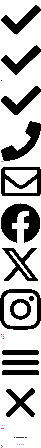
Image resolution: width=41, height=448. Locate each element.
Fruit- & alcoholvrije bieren (5, 429)
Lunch (1, 427)
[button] (20, 382)
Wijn (2, 431)
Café (1, 333)
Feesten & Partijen (4, 335)
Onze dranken (2, 428)
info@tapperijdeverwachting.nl (20, 444)
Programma (2, 336)
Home (1, 423)
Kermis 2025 (3, 425)
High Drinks (3, 430)
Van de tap (3, 338)
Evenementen (2, 334)
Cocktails (3, 340)
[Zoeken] (17, 440)
